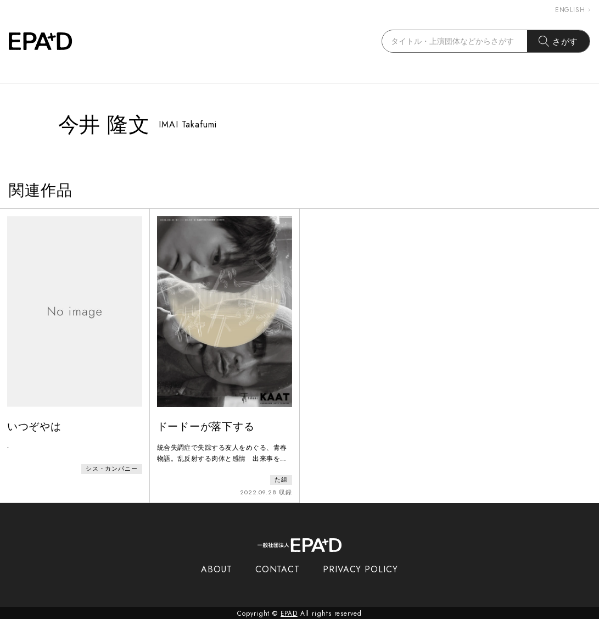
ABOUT (216, 568)
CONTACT (277, 568)
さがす (559, 41)
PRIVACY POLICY (360, 568)
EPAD (289, 612)
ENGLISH (572, 10)
